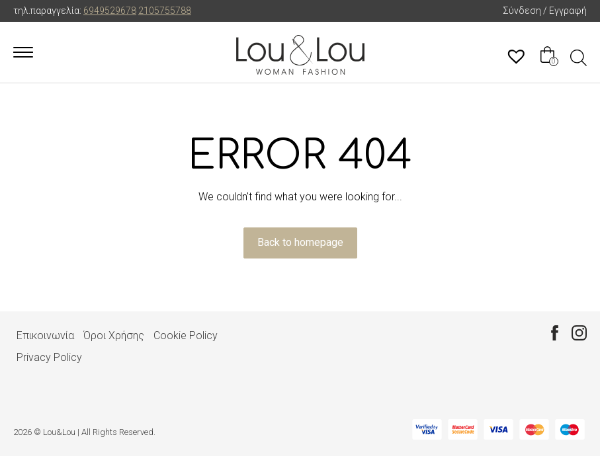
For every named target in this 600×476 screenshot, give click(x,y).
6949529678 (109, 10)
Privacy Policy (49, 357)
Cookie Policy (185, 335)
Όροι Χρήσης (113, 335)
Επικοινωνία (45, 335)
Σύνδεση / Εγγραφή (545, 10)
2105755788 (164, 10)
